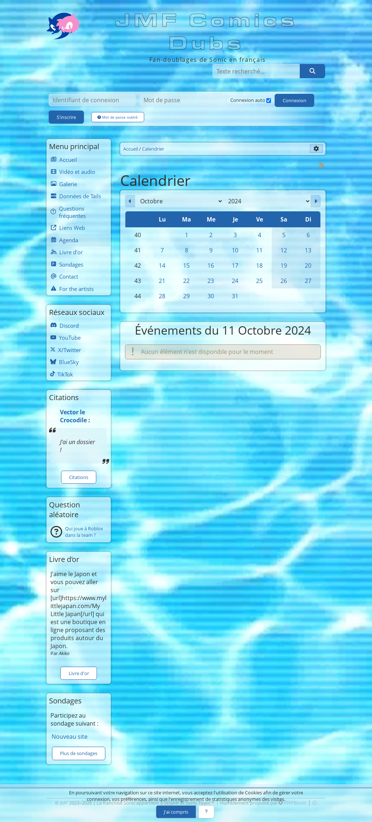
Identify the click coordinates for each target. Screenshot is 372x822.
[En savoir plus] (206, 811)
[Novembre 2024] (316, 201)
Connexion (294, 100)
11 (259, 250)
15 (186, 266)
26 (283, 281)
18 (259, 266)
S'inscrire (66, 117)
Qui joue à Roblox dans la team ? (84, 531)
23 (210, 281)
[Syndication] (322, 165)
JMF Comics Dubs (207, 32)
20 (308, 266)
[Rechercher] (312, 71)
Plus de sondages (78, 753)
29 (186, 296)
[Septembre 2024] (130, 201)
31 (235, 296)
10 (235, 250)
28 (162, 296)
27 (308, 281)
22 (186, 281)
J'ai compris (176, 812)
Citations (78, 477)
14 (162, 266)
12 (283, 250)
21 (162, 281)
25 (259, 281)
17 (235, 266)
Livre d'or (79, 673)
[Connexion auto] (268, 100)
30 (210, 296)
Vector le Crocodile (73, 416)
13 (308, 250)
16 (210, 266)
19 (283, 266)
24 (235, 281)
